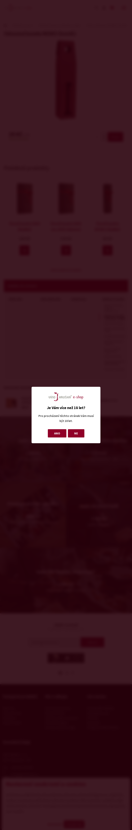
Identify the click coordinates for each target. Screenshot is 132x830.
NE (76, 433)
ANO (57, 433)
